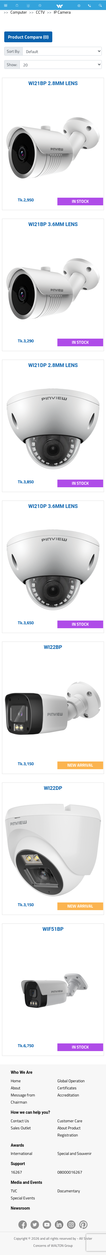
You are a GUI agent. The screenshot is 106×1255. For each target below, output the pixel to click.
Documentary (68, 1191)
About (15, 1088)
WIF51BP (53, 929)
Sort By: (13, 51)
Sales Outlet (21, 1128)
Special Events (23, 1198)
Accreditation (68, 1095)
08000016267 (69, 1172)
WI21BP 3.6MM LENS (53, 224)
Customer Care (69, 1121)
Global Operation (71, 1081)
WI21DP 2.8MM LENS (53, 365)
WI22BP (53, 647)
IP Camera (62, 12)
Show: (12, 65)
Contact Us (20, 1121)
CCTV (40, 12)
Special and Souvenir (74, 1153)
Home (16, 1081)
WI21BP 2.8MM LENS (53, 83)
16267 (16, 1172)
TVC (14, 1191)
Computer (18, 12)
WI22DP (53, 788)
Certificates (67, 1088)
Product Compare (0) (28, 36)
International (21, 1153)
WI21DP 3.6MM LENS (53, 506)
